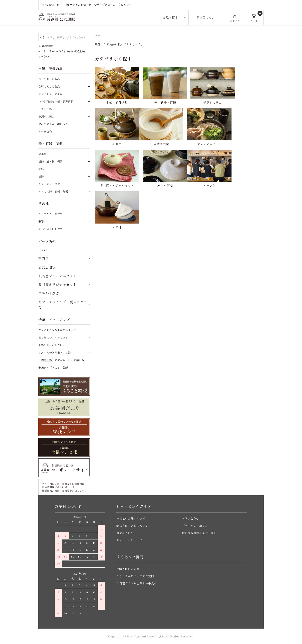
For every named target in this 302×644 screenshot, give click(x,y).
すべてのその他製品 (50, 229)
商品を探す (170, 17)
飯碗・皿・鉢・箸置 (50, 161)
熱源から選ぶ (46, 116)
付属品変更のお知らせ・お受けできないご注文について (98, 5)
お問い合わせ (190, 518)
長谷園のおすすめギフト (53, 337)
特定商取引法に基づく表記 (199, 533)
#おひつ (43, 56)
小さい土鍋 (45, 109)
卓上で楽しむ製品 (49, 79)
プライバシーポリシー (196, 526)
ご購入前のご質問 (127, 569)
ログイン (234, 21)
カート (254, 21)
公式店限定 (47, 267)
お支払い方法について (130, 518)
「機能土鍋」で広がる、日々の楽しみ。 (62, 360)
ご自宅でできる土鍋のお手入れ (57, 330)
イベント (45, 249)
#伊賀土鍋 (78, 51)
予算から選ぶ (48, 293)
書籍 (41, 221)
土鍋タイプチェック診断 (53, 368)
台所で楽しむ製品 (49, 86)
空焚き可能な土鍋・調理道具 (55, 101)
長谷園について (207, 17)
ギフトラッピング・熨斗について (62, 304)
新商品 (43, 258)
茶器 (41, 176)
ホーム (99, 35)
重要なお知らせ (49, 5)
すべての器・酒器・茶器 (53, 191)
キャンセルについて (129, 540)
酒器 (41, 169)
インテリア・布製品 (50, 214)
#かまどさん (46, 51)
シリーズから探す (49, 184)
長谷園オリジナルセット (57, 284)
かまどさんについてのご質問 (135, 576)
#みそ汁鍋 (63, 51)
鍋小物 (42, 154)
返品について (125, 533)
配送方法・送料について (132, 526)
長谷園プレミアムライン (57, 275)
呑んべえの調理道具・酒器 (54, 352)
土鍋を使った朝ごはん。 (53, 345)
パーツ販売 (45, 131)
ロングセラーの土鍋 (50, 94)
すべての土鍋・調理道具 (53, 124)
